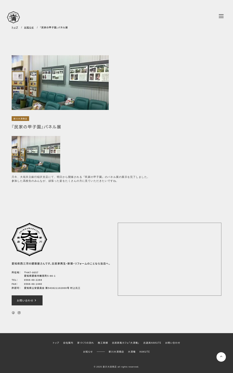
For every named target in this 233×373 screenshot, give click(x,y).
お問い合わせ (27, 300)
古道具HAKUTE (152, 342)
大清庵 (132, 351)
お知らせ (88, 351)
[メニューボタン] (221, 16)
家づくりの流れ (85, 342)
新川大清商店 (20, 118)
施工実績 (103, 342)
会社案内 (68, 342)
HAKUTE (144, 351)
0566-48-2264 (33, 279)
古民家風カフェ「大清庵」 (125, 342)
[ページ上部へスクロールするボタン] (221, 357)
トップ (15, 27)
